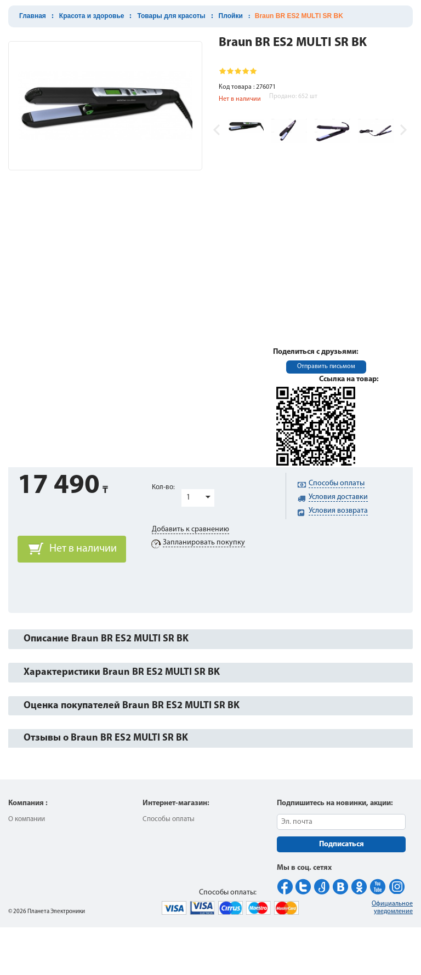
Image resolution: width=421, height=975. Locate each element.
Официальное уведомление (392, 908)
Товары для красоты (171, 16)
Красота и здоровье (91, 16)
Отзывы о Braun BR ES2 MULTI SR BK (106, 738)
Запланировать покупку (204, 542)
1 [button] (188, 498)
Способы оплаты (169, 819)
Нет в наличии (83, 548)
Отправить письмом (326, 366)
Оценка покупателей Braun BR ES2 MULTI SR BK (132, 706)
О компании (26, 819)
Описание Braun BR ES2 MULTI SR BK (106, 639)
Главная (32, 16)
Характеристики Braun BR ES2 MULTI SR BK (122, 672)
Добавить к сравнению (190, 529)
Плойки (231, 16)
